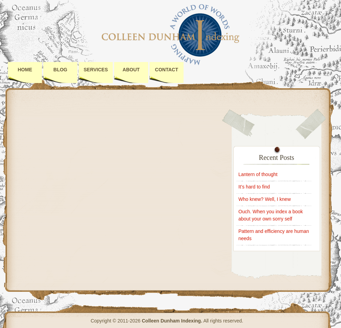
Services (96, 69)
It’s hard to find (254, 186)
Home (25, 69)
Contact (166, 69)
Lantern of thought (258, 174)
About (131, 69)
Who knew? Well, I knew (265, 199)
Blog (60, 69)
